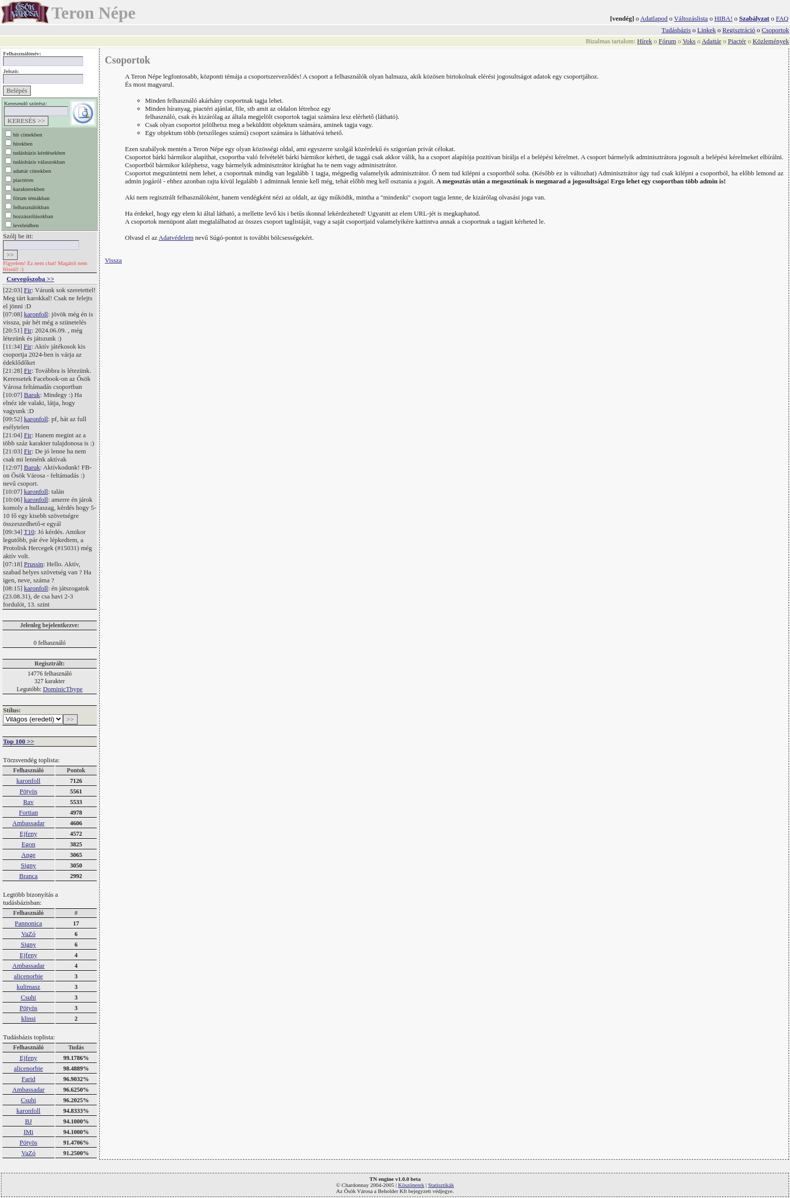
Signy (28, 865)
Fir (28, 290)
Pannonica (28, 923)
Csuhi (28, 997)
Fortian (28, 812)
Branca (28, 876)
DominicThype (63, 689)
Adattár (711, 41)
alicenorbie (28, 976)
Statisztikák (441, 1185)
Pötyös (28, 791)
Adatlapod (654, 18)
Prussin (33, 564)
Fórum (667, 41)
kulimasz (28, 986)
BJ (28, 1121)
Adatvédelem (176, 237)
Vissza (113, 260)
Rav (28, 802)
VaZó (28, 934)
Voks (689, 41)
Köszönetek (411, 1185)
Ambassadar (28, 823)
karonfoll (36, 314)
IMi (29, 1132)
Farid (28, 1079)
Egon (28, 844)
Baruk (32, 394)
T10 (29, 532)
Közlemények (771, 41)
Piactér (737, 41)
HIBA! (723, 18)
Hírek (644, 41)
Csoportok (775, 30)
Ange (28, 854)
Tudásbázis (676, 30)
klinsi (28, 1018)
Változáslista (691, 18)
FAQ (782, 18)
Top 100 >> (18, 741)
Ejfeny (28, 833)
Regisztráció (738, 30)
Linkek (706, 30)
